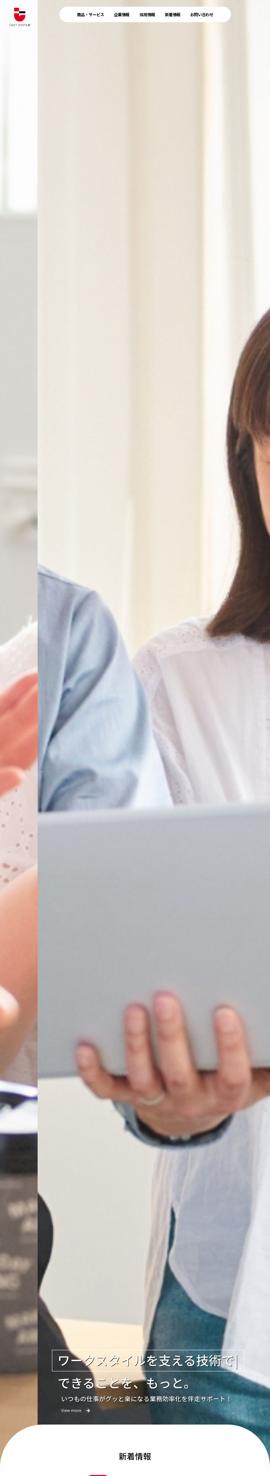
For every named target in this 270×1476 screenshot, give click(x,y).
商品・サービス (90, 14)
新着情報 (172, 14)
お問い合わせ (201, 14)
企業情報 (121, 14)
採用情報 (147, 14)
